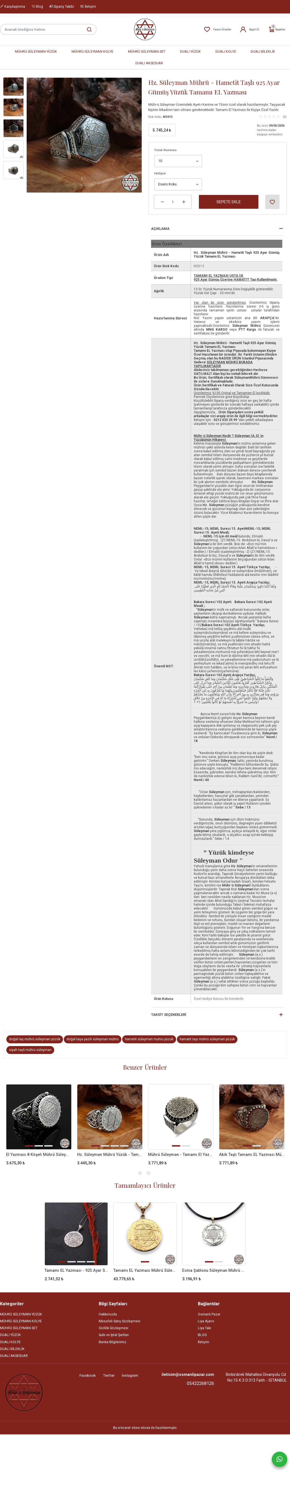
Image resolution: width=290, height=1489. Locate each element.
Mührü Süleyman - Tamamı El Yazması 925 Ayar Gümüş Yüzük (181, 1154)
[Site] (24, 1393)
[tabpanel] (38, 1129)
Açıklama (160, 229)
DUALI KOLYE (225, 52)
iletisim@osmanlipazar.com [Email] (188, 1376)
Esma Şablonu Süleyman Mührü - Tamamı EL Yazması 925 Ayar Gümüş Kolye (213, 1271)
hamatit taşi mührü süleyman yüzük (207, 1039)
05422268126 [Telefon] (200, 1385)
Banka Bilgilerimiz (112, 1343)
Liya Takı (204, 1330)
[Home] (145, 29)
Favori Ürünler (217, 29)
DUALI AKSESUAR (149, 63)
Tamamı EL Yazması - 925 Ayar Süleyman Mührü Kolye (76, 1271)
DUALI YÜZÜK (190, 52)
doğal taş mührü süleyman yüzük (34, 1039)
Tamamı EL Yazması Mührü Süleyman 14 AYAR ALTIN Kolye (145, 1271)
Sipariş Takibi (61, 6)
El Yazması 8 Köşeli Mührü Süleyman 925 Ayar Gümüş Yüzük (39, 1154)
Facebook (88, 1376)
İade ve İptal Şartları (114, 1336)
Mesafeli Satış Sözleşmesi (119, 1323)
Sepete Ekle (229, 201)
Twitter (108, 1376)
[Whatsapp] (279, 1459)
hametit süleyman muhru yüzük (149, 1039)
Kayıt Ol (249, 29)
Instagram (130, 1376)
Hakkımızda (108, 1316)
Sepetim (276, 29)
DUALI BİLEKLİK (263, 52)
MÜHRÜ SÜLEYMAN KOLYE (92, 52)
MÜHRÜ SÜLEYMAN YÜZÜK (36, 52)
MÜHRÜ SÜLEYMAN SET (146, 52)
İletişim (88, 6)
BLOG (202, 1336)
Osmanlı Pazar (209, 1316)
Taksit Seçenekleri (168, 1015)
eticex (145, 1429)
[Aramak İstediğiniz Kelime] (86, 29)
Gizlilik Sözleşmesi (113, 1330)
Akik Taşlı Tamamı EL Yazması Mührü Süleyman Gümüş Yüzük (251, 1154)
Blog (37, 6)
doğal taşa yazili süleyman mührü (93, 1039)
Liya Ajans (206, 1323)
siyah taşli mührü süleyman (30, 1050)
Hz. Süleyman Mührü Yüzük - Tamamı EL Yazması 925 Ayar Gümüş (110, 1154)
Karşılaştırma (12, 6)
